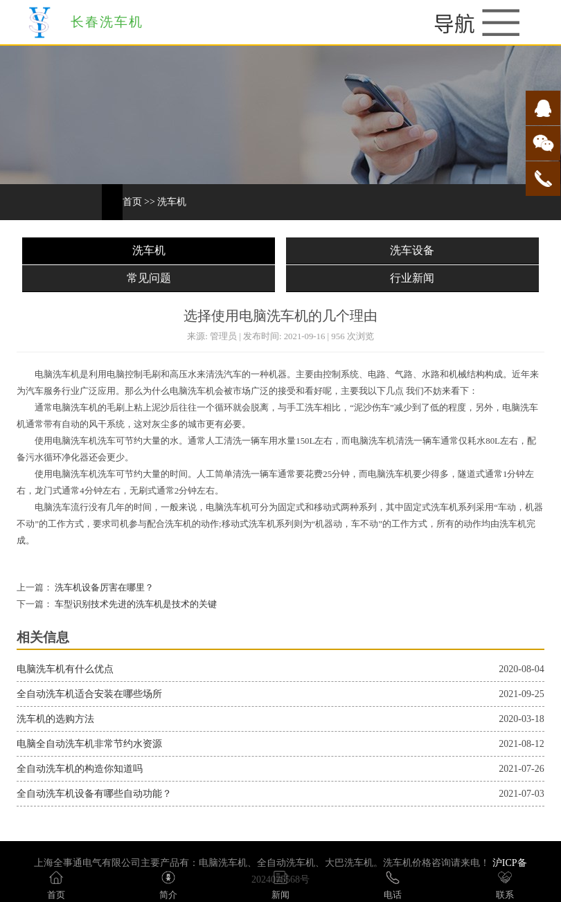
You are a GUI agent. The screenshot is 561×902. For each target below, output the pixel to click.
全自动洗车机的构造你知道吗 (80, 769)
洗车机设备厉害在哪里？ (103, 588)
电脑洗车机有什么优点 (65, 669)
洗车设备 (412, 250)
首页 (132, 202)
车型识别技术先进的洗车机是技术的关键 (135, 604)
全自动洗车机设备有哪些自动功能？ (94, 793)
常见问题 (149, 278)
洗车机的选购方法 (55, 719)
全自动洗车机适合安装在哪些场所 (89, 694)
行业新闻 (412, 278)
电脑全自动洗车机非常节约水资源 (89, 744)
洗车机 (171, 202)
